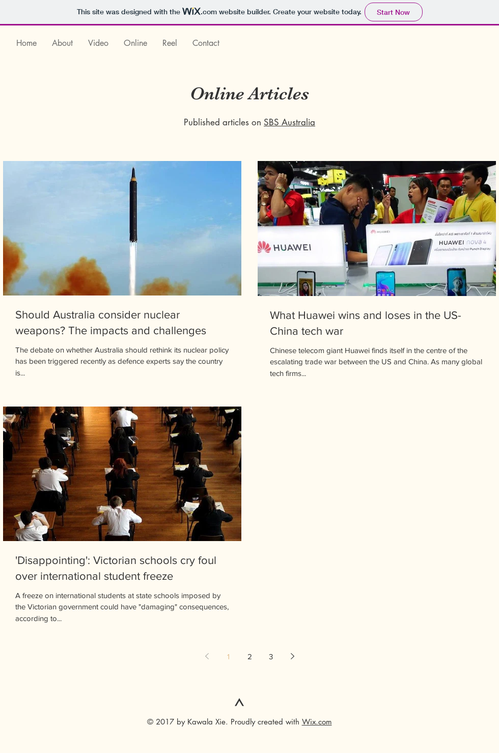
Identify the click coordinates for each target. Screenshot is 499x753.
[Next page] (292, 656)
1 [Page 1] (228, 656)
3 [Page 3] (271, 656)
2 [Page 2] (249, 656)
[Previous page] (207, 656)
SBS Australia (289, 122)
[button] (98, 43)
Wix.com (317, 722)
